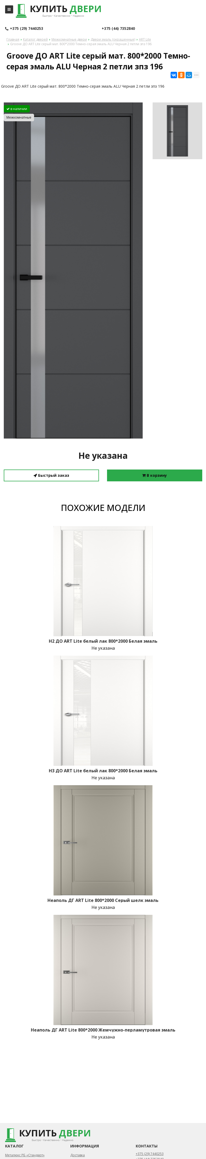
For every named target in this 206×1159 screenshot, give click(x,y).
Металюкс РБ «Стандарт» (25, 1155)
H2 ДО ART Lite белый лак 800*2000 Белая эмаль (103, 641)
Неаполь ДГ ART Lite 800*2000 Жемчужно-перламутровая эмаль (103, 1030)
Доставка (77, 1155)
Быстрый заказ (51, 475)
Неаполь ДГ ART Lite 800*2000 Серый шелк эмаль (103, 900)
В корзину (154, 475)
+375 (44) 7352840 (118, 28)
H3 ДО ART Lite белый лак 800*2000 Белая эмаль (103, 771)
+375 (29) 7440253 (24, 29)
